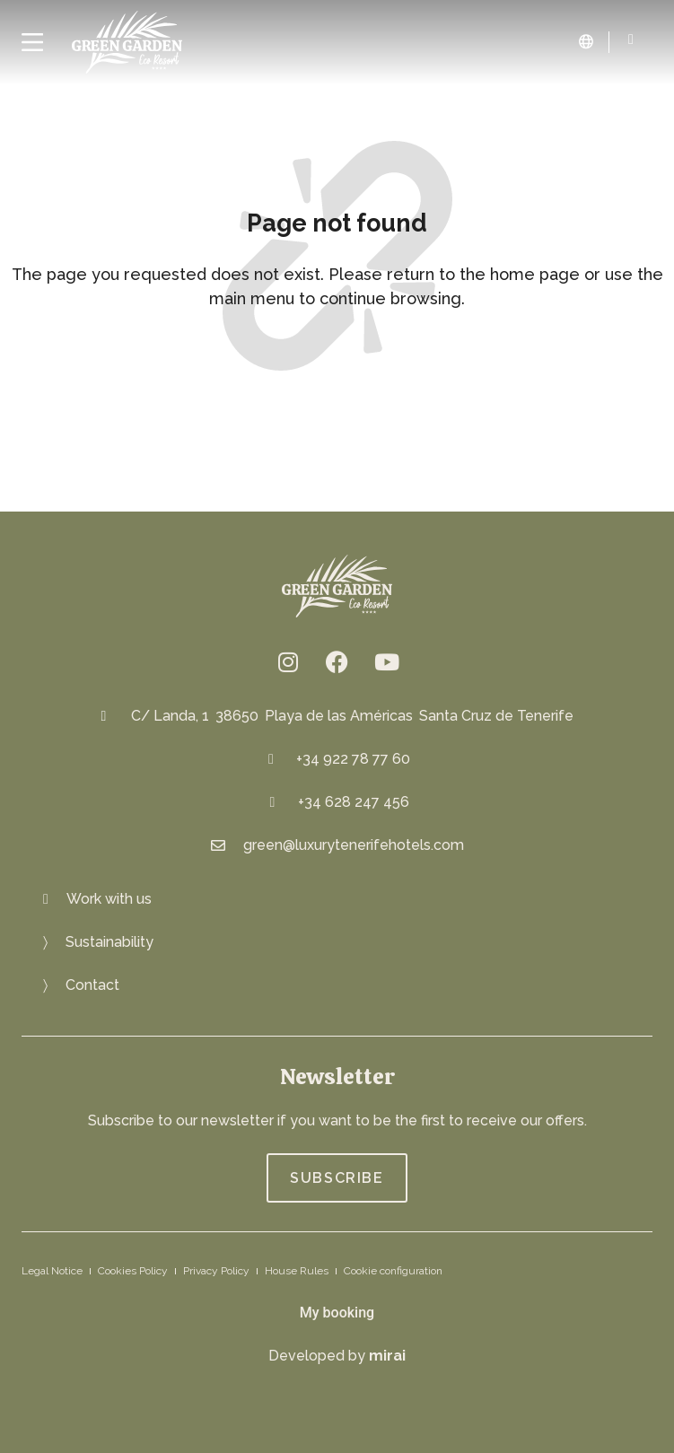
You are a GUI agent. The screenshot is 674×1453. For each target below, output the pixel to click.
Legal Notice (52, 1271)
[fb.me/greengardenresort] (337, 661)
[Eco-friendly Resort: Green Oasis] (98, 942)
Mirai (387, 1355)
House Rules (296, 1271)
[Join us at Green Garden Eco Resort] (97, 899)
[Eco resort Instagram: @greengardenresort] (288, 661)
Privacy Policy (216, 1271)
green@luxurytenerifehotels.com (353, 844)
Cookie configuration (393, 1271)
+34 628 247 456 (353, 801)
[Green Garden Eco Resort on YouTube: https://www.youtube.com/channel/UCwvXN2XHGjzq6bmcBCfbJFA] (386, 661)
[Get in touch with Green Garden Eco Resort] (81, 985)
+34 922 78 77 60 (353, 758)
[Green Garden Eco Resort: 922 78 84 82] (631, 39)
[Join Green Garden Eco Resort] (337, 1178)
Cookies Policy (133, 1271)
